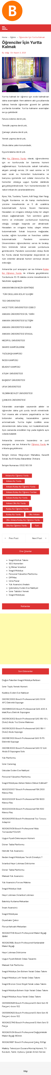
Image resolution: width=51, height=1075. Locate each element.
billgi (7, 52)
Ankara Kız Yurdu (13, 481)
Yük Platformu (9, 757)
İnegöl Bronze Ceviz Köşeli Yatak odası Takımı (24, 984)
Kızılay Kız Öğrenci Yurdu (17, 509)
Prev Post (14, 538)
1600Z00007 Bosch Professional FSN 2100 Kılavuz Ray (23, 791)
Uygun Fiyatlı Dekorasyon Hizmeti (18, 838)
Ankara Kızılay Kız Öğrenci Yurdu (20, 486)
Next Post (37, 538)
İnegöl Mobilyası (17, 594)
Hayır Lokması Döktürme (14, 952)
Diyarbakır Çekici (10, 920)
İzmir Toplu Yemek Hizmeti (14, 686)
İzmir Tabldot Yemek (19, 591)
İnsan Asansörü (9, 907)
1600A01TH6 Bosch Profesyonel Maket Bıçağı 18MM (24, 935)
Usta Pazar (14, 580)
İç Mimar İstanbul (17, 567)
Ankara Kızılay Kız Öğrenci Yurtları (21, 492)
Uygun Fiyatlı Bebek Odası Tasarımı (19, 958)
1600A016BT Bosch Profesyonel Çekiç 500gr (24, 1042)
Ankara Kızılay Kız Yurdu (16, 497)
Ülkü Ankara (34, 514)
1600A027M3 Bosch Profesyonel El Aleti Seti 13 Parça (25, 1024)
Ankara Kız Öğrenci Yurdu (17, 475)
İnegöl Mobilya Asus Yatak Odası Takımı (21, 996)
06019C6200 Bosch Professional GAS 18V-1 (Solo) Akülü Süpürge (23, 730)
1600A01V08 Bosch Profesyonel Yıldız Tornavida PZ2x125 (20, 830)
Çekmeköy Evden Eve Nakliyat (23, 588)
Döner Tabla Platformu (13, 844)
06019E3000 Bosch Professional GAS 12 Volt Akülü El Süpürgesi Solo (24, 750)
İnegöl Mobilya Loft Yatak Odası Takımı (21, 977)
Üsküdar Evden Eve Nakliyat (15, 770)
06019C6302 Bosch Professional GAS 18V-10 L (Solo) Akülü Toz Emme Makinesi (25, 720)
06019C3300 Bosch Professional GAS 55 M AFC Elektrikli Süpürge (23, 701)
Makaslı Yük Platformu (13, 965)
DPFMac (13, 577)
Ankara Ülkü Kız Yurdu (16, 503)
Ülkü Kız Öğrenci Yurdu (16, 525)
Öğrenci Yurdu (38, 444)
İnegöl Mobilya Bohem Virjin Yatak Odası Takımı (25, 990)
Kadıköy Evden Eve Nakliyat (15, 692)
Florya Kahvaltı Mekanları (14, 926)
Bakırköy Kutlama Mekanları (15, 901)
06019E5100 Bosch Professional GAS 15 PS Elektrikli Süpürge (23, 740)
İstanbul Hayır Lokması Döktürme (18, 863)
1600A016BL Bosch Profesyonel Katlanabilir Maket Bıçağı (23, 944)
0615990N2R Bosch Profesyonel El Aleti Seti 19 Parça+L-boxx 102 (25, 1005)
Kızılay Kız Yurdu (13, 514)
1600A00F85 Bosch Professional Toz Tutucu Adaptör (24, 820)
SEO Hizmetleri (16, 563)
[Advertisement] (25, 638)
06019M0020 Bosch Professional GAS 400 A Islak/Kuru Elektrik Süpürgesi (24, 711)
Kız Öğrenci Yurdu (16, 158)
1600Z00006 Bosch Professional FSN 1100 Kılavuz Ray (23, 810)
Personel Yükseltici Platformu (23, 574)
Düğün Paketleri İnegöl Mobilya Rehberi (21, 680)
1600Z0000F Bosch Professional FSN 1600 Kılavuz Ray (23, 801)
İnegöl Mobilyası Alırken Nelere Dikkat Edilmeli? (24, 783)
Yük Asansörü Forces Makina (16, 882)
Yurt (37, 525)
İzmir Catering (9, 764)
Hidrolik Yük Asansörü (12, 850)
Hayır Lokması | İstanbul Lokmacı (18, 895)
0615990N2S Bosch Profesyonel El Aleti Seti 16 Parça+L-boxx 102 (25, 1014)
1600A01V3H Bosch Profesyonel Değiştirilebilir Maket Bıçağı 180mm (24, 1034)
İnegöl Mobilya (16, 570)
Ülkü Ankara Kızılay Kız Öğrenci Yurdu (23, 520)
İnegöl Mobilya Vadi (11, 888)
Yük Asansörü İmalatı (19, 584)
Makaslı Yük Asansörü (12, 876)
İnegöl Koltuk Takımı (18, 560)
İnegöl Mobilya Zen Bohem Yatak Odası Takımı (24, 971)
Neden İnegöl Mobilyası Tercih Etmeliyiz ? (22, 857)
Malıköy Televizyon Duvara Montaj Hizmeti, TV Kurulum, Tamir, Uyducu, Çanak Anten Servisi (24, 1050)
